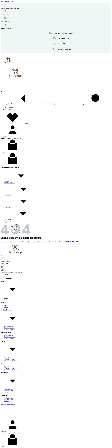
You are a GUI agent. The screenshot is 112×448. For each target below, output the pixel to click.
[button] (94, 104)
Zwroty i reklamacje (9, 329)
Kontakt (6, 298)
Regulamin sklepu (8, 358)
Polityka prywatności (9, 359)
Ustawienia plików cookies (11, 360)
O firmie (6, 299)
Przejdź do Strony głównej (72, 241)
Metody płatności (8, 326)
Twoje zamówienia (8, 389)
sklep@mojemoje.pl (10, 107)
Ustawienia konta (8, 390)
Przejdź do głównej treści (7, 1)
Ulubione (6, 392)
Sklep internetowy (8, 404)
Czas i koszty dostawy (9, 328)
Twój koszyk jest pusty (10, 167)
